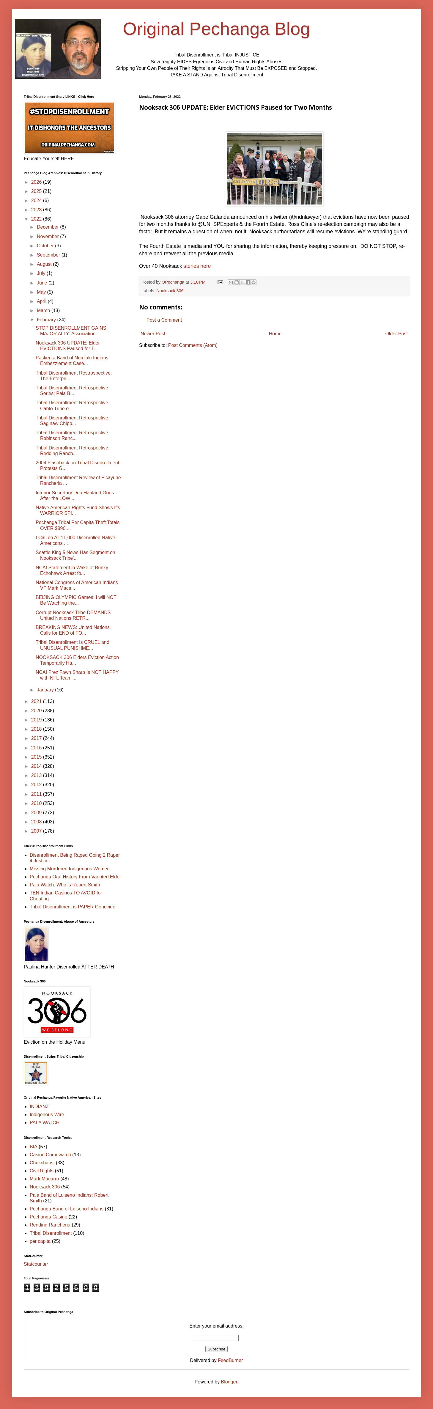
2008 (37, 821)
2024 (37, 200)
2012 (37, 784)
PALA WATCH (44, 1122)
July (42, 273)
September (49, 254)
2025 (37, 191)
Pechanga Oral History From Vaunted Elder (75, 876)
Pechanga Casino (48, 1216)
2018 (37, 729)
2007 (37, 831)
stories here (197, 266)
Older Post (396, 333)
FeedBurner (230, 1360)
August (45, 264)
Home (275, 333)
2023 (37, 209)
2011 (37, 794)
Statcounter (36, 1264)
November (48, 236)
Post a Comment (164, 320)
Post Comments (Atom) (193, 345)
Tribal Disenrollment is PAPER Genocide (72, 906)
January (46, 689)
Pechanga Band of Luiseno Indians (66, 1208)
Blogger (229, 1381)
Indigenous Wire (47, 1114)
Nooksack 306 (169, 290)
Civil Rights (41, 1170)
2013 (37, 775)
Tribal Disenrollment (51, 1233)
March (44, 310)
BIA (33, 1146)
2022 (37, 218)
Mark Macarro (44, 1178)
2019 (37, 719)
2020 (37, 710)
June (42, 282)
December (48, 226)
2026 (37, 182)
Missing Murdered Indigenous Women (70, 868)
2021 (37, 701)
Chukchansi (42, 1162)
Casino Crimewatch (50, 1154)
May (42, 292)
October (46, 245)
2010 (37, 803)
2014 (37, 766)
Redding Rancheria (50, 1224)
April (42, 301)
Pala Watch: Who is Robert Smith (65, 884)
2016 (37, 747)
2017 (37, 738)
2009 (37, 812)
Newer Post (153, 333)
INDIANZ (39, 1106)
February (47, 319)
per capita (40, 1241)
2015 (37, 756)
